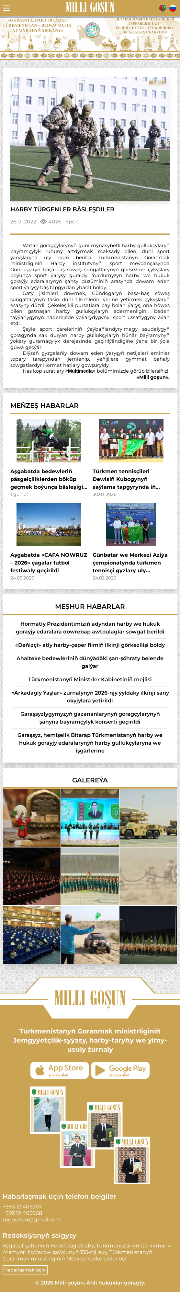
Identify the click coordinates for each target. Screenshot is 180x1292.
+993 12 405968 (22, 1213)
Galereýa (90, 780)
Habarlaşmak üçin (25, 1270)
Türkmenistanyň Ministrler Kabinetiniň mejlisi (90, 679)
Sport (72, 222)
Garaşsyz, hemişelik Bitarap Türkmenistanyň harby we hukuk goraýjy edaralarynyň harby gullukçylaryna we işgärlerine (90, 743)
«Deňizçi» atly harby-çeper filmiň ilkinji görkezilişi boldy (90, 645)
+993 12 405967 (22, 1207)
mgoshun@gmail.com (32, 1220)
